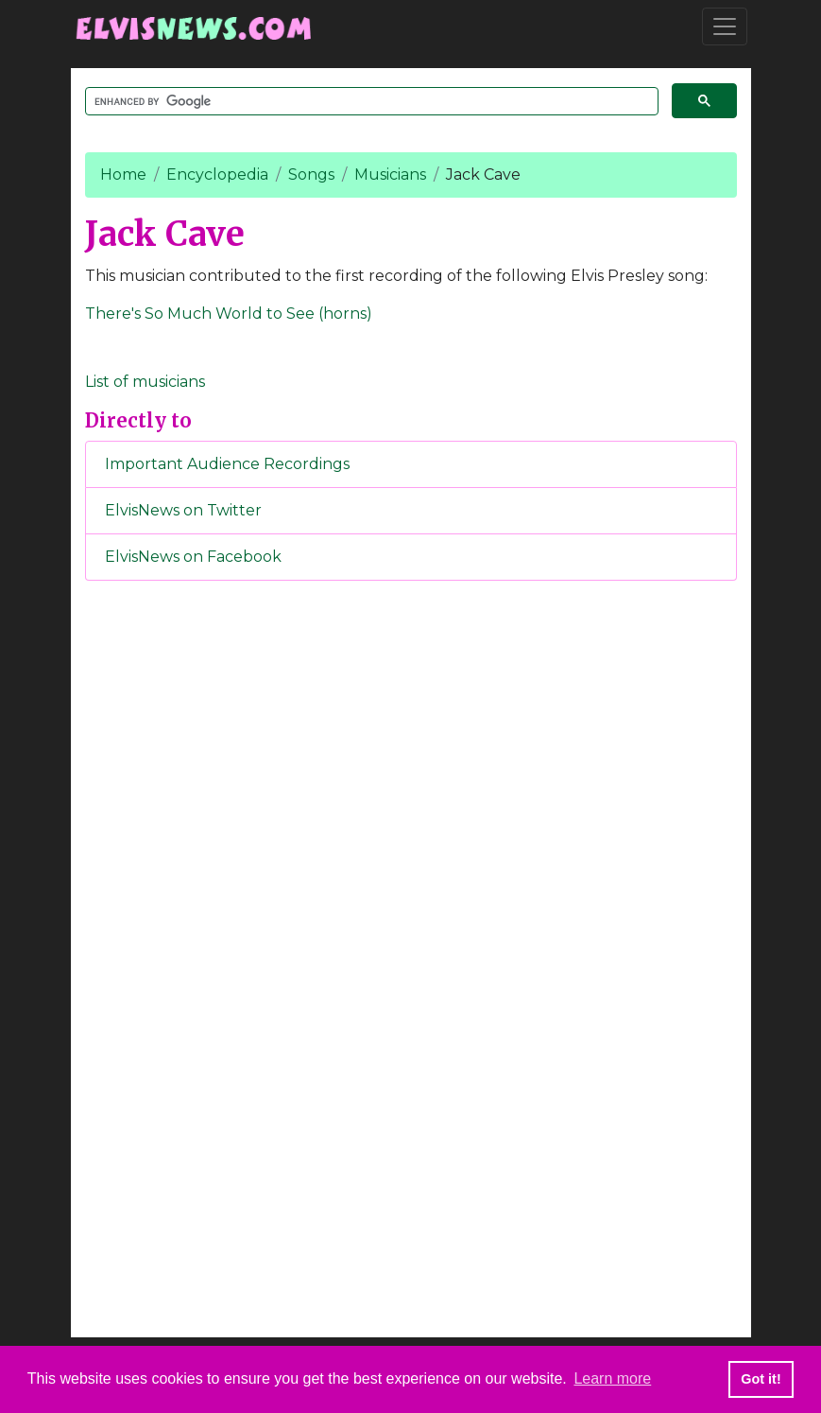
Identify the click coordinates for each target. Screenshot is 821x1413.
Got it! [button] (760, 1379)
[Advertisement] (411, 910)
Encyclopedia (217, 174)
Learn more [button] (612, 1378)
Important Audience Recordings (227, 464)
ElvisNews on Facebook (193, 557)
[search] (369, 102)
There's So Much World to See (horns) (228, 314)
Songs (311, 174)
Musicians (390, 174)
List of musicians (145, 382)
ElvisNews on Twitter (183, 510)
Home (123, 174)
